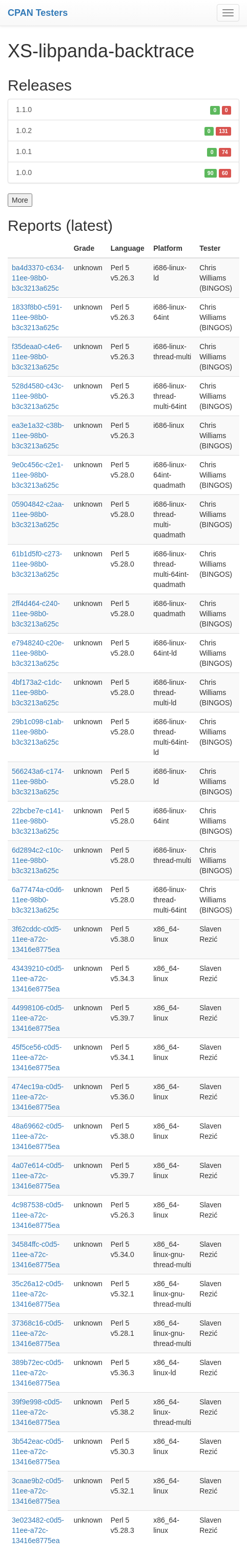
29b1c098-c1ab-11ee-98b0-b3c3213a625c (38, 732)
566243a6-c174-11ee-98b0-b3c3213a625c (38, 781)
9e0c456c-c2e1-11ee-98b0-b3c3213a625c (37, 475)
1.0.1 (123, 151)
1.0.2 (123, 130)
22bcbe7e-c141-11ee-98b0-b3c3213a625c (38, 821)
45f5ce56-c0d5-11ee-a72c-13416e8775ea (36, 1057)
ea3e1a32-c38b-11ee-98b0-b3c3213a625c (38, 435)
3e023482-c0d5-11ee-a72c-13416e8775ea (38, 1530)
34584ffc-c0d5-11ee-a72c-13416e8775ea (35, 1254)
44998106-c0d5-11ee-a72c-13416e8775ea (38, 1018)
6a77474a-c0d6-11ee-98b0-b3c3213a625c (38, 899)
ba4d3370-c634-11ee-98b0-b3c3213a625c (38, 278)
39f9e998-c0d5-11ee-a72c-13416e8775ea (37, 1412)
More (20, 200)
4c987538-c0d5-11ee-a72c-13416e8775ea (38, 1215)
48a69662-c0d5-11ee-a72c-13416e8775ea (38, 1136)
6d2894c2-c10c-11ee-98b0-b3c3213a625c (37, 860)
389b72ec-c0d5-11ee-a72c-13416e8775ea (38, 1372)
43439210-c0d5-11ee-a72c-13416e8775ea (38, 978)
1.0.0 (123, 172)
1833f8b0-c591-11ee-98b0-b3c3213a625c (37, 317)
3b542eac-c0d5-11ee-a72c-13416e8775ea (38, 1451)
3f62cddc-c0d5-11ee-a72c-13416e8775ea (36, 939)
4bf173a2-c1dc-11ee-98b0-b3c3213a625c (36, 692)
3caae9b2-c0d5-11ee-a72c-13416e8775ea (38, 1491)
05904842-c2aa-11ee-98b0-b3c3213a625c (38, 514)
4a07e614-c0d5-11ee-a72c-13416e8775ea (38, 1175)
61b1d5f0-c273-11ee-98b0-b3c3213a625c (37, 564)
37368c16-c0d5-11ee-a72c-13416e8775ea (38, 1333)
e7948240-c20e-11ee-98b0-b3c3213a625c (38, 653)
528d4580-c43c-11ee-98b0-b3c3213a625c (38, 396)
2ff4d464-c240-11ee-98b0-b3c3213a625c (36, 613)
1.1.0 (123, 109)
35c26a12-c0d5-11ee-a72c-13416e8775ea (38, 1294)
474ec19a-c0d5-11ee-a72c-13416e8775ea (38, 1096)
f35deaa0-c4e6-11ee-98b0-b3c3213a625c (37, 356)
